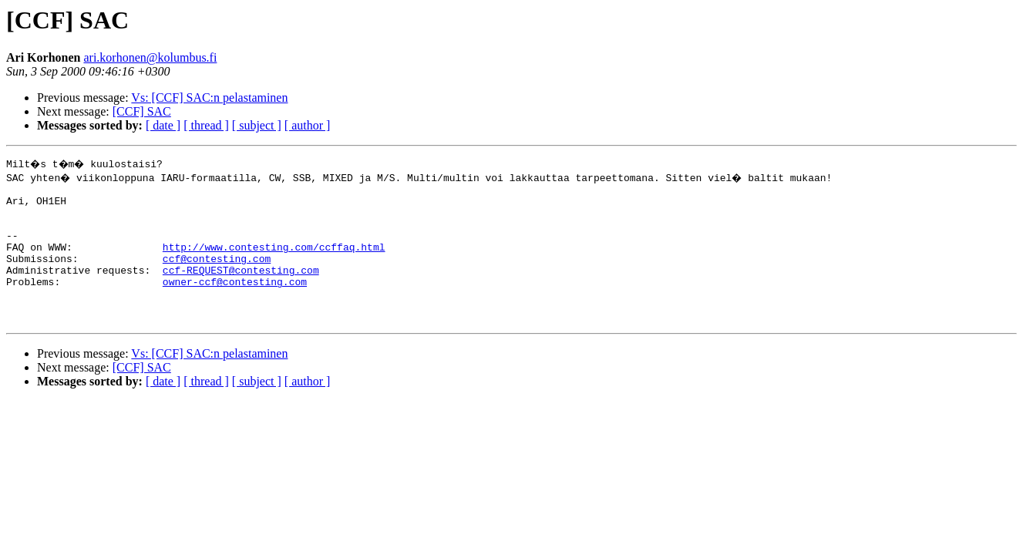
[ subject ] (256, 125)
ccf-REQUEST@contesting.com (241, 288)
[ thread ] (206, 125)
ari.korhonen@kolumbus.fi (150, 57)
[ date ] (163, 125)
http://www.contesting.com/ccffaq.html (274, 260)
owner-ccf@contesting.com (235, 302)
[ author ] (307, 125)
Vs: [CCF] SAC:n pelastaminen (209, 97)
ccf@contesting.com (217, 274)
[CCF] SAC (142, 111)
